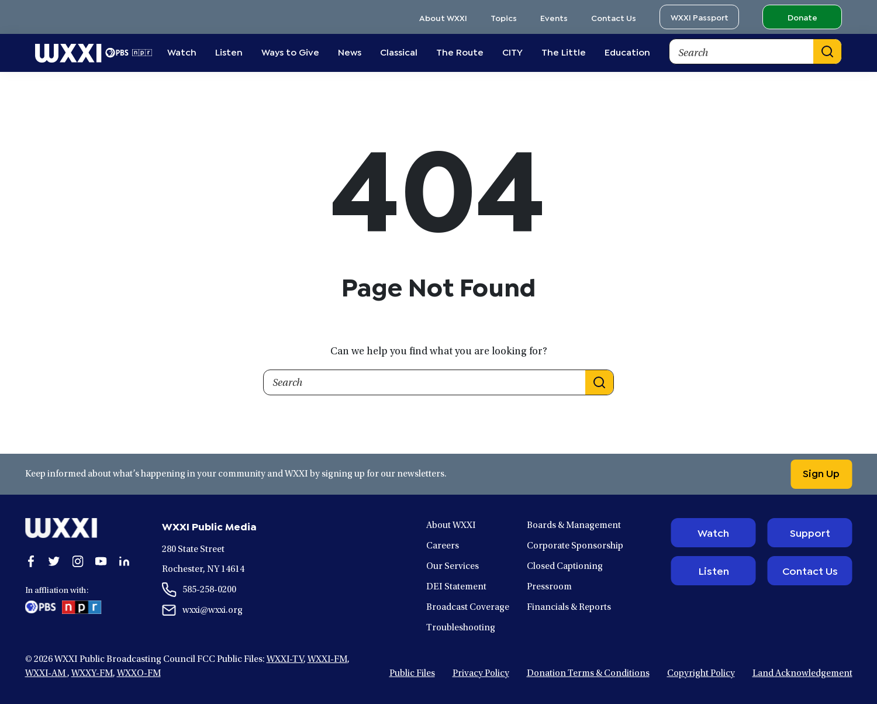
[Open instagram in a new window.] (78, 561)
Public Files (412, 673)
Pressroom (549, 587)
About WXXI (443, 17)
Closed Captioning (565, 566)
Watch (713, 532)
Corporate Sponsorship (575, 546)
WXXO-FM (139, 673)
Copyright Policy (701, 673)
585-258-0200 (209, 590)
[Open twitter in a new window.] (54, 561)
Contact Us (613, 17)
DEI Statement (456, 587)
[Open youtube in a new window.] (101, 561)
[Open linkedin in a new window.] (124, 561)
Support (810, 532)
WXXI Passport (699, 17)
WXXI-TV (285, 659)
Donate (802, 17)
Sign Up (819, 472)
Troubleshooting (460, 628)
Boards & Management (574, 525)
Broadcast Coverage (467, 607)
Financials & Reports (569, 607)
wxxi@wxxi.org (212, 610)
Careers (442, 546)
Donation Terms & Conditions (588, 673)
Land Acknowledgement (802, 673)
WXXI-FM (327, 659)
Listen (713, 570)
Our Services (452, 566)
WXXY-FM (92, 673)
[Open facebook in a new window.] (31, 561)
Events (554, 17)
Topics (504, 17)
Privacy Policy (481, 673)
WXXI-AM (46, 673)
